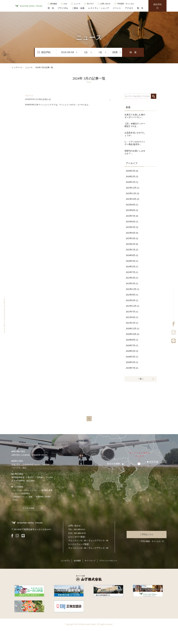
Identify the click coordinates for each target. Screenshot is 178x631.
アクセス (129, 8)
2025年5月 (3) (132, 227)
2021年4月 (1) (132, 317)
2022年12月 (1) (132, 289)
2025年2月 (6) (132, 244)
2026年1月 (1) (132, 182)
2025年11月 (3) (132, 193)
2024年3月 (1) (132, 261)
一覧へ (141, 379)
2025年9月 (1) (132, 205)
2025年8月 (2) (132, 210)
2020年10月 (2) (132, 334)
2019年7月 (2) (132, 368)
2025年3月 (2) (132, 238)
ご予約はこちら (147, 534)
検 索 (133, 52)
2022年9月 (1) (132, 295)
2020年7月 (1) (132, 345)
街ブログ (90, 4)
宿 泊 (51, 8)
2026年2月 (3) (132, 176)
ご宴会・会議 (78, 8)
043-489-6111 (79, 529)
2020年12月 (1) (132, 328)
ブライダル (63, 8)
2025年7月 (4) (132, 216)
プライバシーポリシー (108, 560)
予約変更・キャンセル (125, 4)
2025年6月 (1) (132, 221)
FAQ (65, 4)
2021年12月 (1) (132, 306)
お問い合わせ (105, 4)
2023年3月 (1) (132, 283)
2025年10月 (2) (132, 199)
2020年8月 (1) (132, 340)
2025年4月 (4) (132, 233)
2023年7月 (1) (132, 272)
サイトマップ (90, 560)
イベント (117, 8)
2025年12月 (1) (132, 188)
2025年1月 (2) (132, 250)
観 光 (140, 8)
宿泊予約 (157, 4)
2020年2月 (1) (132, 362)
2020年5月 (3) (132, 351)
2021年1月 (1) (132, 323)
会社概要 (77, 560)
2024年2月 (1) (132, 266)
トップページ (17, 67)
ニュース (77, 4)
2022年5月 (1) (132, 300)
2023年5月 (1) (132, 278)
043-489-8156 (80, 533)
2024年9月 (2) (132, 255)
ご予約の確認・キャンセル (150, 541)
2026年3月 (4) (132, 171)
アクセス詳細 (27, 508)
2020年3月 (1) (132, 357)
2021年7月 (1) (132, 312)
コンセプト (65, 560)
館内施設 (53, 4)
